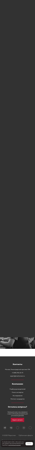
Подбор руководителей (17, 389)
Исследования (17, 396)
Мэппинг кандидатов (17, 399)
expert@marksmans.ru (17, 376)
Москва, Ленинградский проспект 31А (17, 369)
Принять (29, 443)
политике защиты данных (14, 445)
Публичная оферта (26, 435)
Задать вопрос (17, 420)
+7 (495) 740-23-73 (17, 373)
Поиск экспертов (17, 392)
